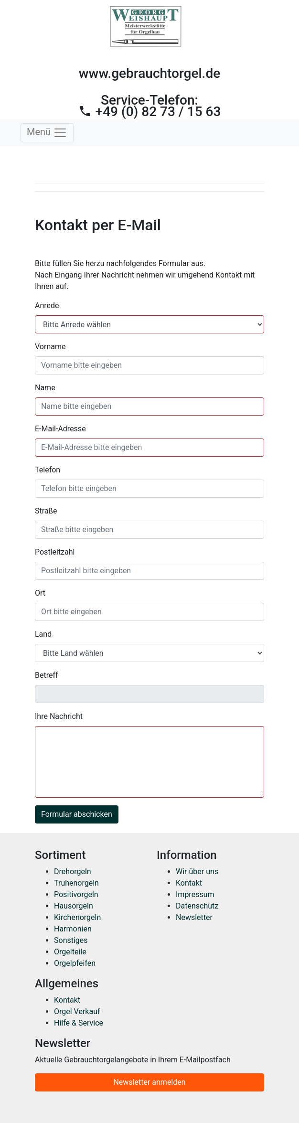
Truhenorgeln (76, 883)
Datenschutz (197, 905)
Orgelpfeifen (75, 963)
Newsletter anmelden (149, 1082)
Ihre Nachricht (59, 716)
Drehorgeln (72, 871)
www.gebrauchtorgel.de (149, 73)
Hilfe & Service (78, 1022)
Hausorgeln (73, 905)
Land (43, 634)
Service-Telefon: (149, 105)
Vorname (50, 346)
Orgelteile (70, 951)
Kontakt (189, 883)
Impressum (195, 894)
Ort (40, 593)
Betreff (46, 675)
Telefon (47, 469)
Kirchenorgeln (77, 917)
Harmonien (73, 928)
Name (45, 387)
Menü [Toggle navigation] (47, 133)
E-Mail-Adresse (60, 428)
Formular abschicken (76, 814)
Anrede (47, 305)
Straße (46, 510)
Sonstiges (71, 940)
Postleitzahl (55, 551)
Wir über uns (197, 871)
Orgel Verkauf (77, 1011)
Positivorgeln (76, 894)
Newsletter (194, 917)
